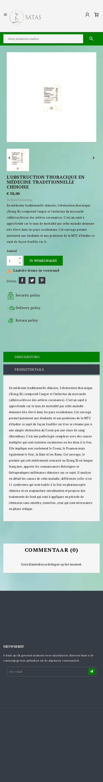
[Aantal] (12, 261)
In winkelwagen (43, 261)
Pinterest (42, 280)
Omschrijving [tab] (27, 357)
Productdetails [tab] (29, 369)
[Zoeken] (51, 38)
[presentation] (41, 688)
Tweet (32, 280)
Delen (22, 280)
